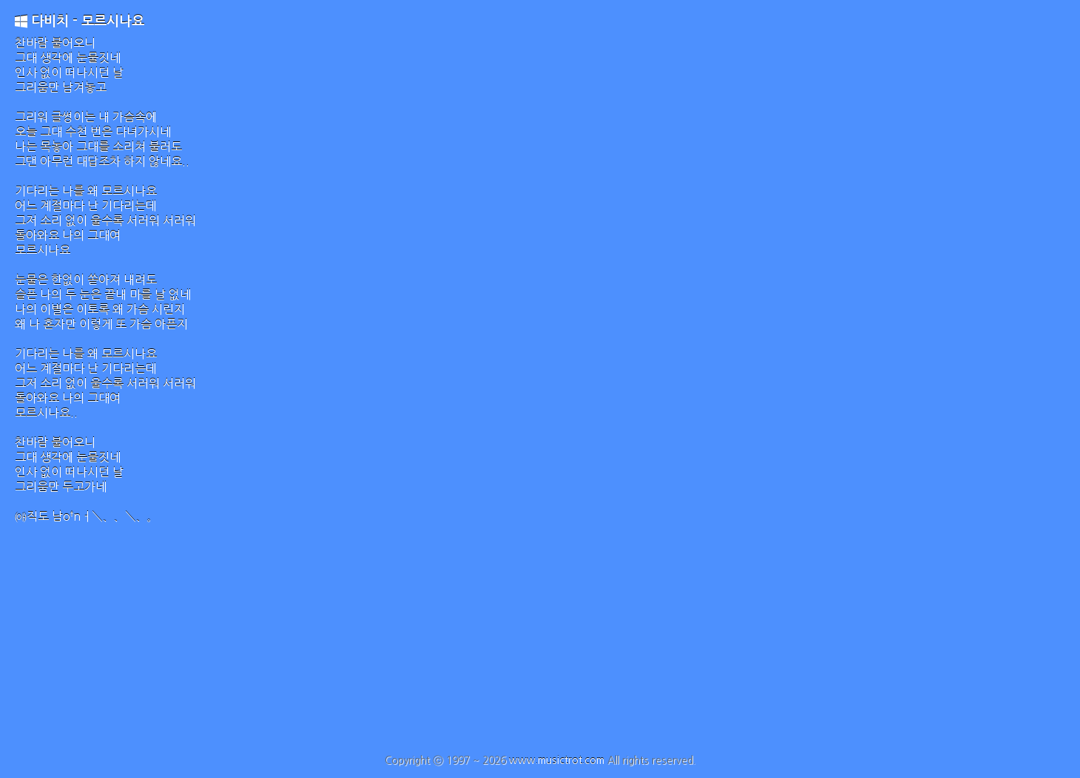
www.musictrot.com (556, 760)
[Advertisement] (540, 643)
